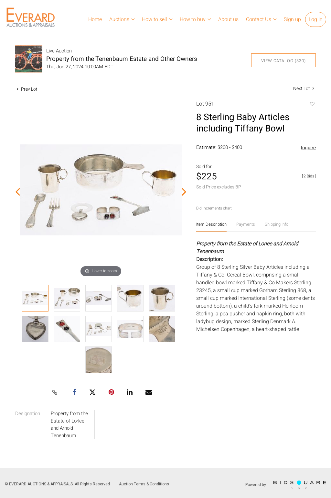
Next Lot (303, 88)
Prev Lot (27, 89)
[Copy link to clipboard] (55, 393)
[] (309, 176)
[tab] (211, 227)
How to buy (193, 19)
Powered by (285, 485)
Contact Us (258, 19)
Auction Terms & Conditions (144, 484)
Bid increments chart (214, 208)
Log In (316, 19)
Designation (27, 413)
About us (228, 19)
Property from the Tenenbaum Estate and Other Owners (121, 58)
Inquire (308, 147)
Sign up (292, 19)
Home (95, 19)
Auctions (119, 19)
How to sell (154, 19)
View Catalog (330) (283, 61)
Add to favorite (312, 104)
